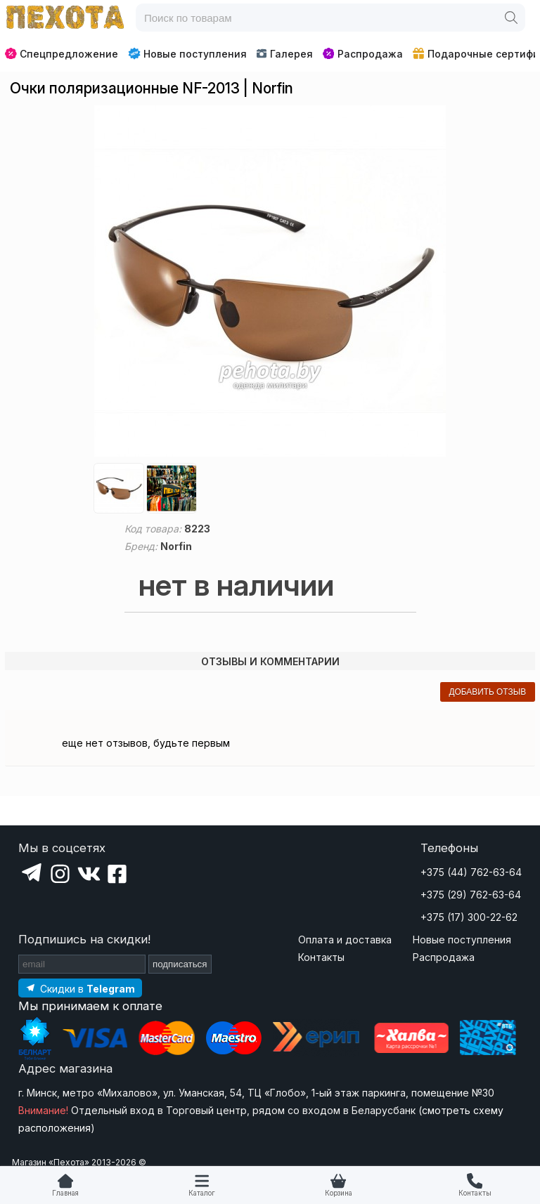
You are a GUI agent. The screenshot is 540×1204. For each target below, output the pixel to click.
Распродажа (363, 54)
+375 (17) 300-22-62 (469, 917)
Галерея (284, 54)
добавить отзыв (487, 692)
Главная (65, 1193)
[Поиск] (511, 18)
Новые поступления (187, 53)
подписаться (180, 964)
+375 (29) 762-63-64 (470, 895)
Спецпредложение (61, 54)
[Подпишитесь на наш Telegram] (80, 988)
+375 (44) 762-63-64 (471, 872)
